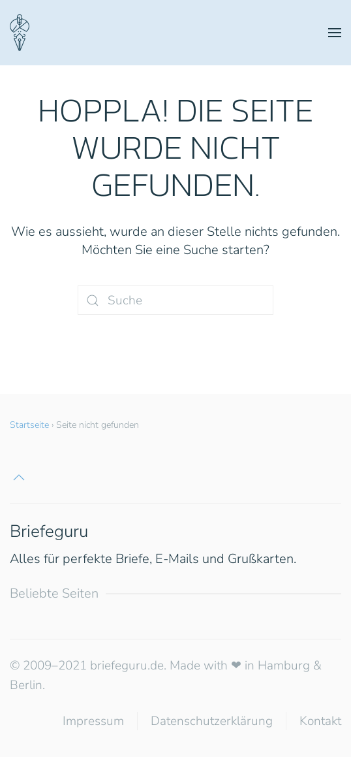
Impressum (93, 721)
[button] (334, 32)
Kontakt (320, 721)
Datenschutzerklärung (212, 721)
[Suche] (175, 300)
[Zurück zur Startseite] (19, 32)
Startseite (29, 425)
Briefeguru (49, 531)
